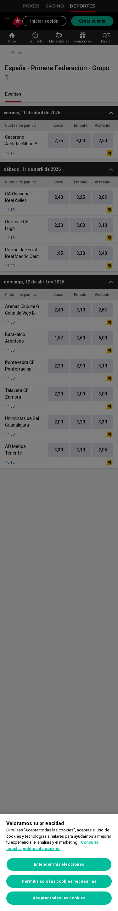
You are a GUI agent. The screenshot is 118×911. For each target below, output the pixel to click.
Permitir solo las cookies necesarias (59, 881)
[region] (59, 862)
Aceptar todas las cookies (59, 898)
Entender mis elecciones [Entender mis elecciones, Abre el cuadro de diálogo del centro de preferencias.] (59, 864)
